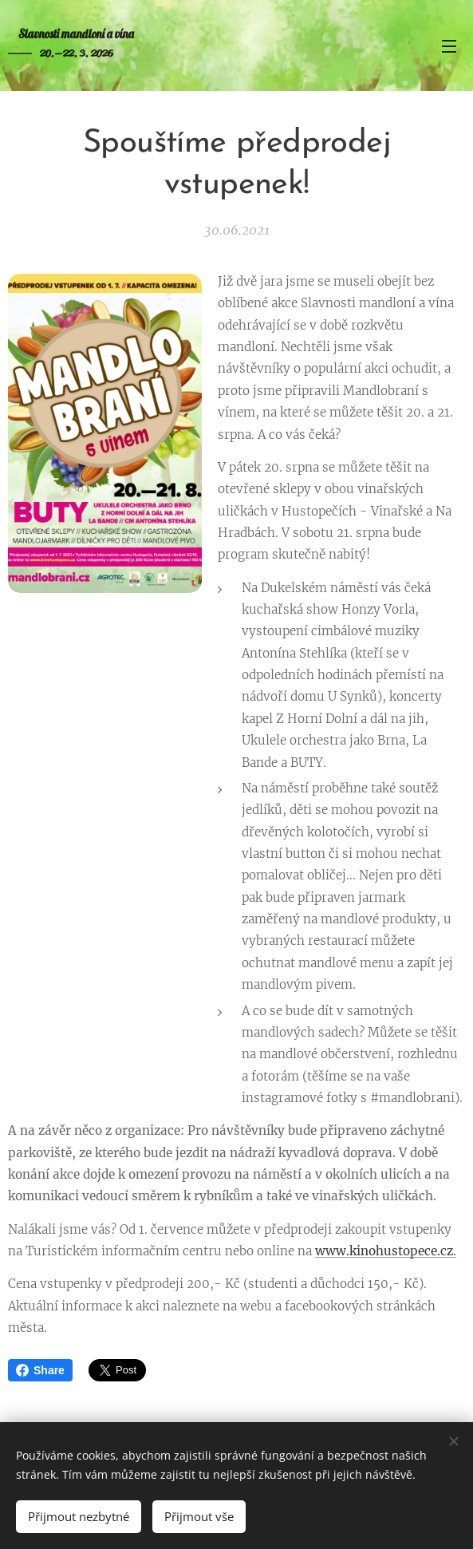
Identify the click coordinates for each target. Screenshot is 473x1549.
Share (40, 1370)
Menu (449, 46)
